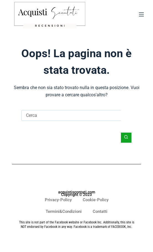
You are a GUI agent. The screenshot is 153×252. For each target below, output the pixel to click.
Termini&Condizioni (64, 211)
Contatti (100, 211)
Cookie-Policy (95, 199)
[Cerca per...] (71, 115)
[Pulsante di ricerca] (126, 137)
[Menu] (141, 15)
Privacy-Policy (58, 199)
